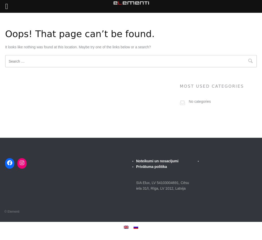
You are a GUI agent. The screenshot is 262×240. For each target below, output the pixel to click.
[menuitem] (126, 227)
